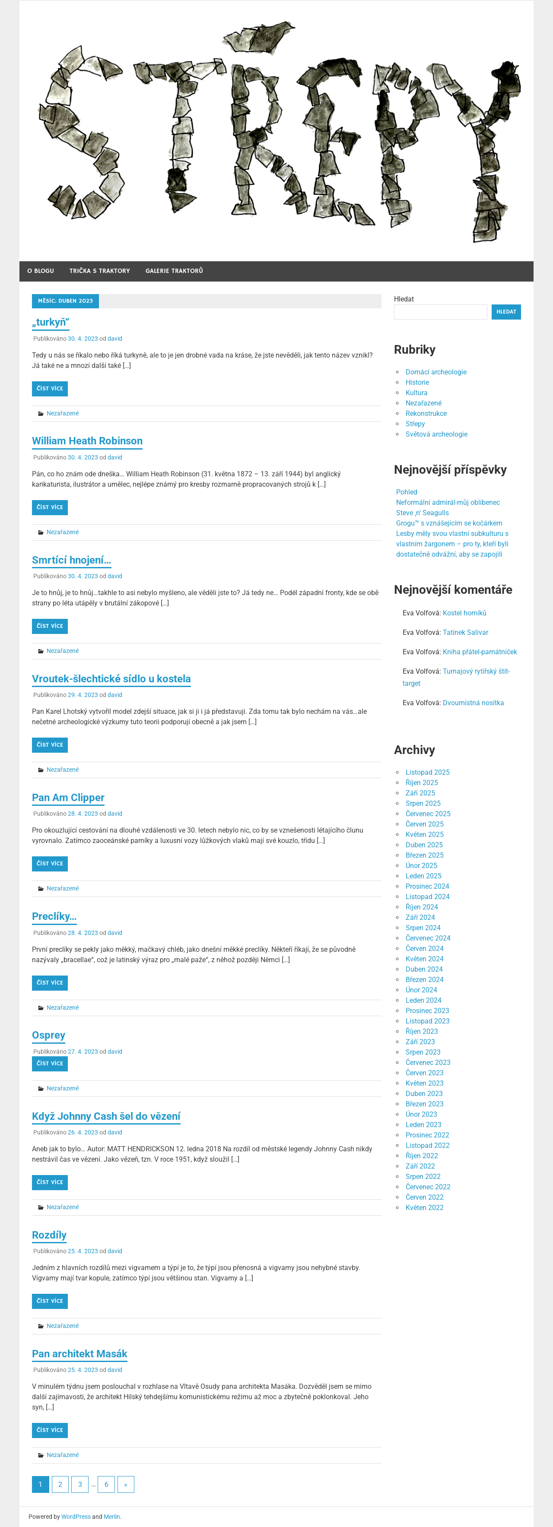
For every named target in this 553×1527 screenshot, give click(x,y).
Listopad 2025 (428, 772)
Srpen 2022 (423, 1176)
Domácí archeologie (436, 372)
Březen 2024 (425, 980)
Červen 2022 (425, 1197)
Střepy (415, 424)
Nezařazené (63, 413)
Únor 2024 (421, 990)
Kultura (417, 393)
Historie (417, 382)
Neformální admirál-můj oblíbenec (448, 502)
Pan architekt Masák (79, 1354)
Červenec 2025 (428, 814)
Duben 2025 (424, 845)
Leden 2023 (424, 1125)
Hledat (404, 299)
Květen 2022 (425, 1208)
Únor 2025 (421, 866)
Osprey (48, 1035)
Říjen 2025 (422, 783)
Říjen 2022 (422, 1156)
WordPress (76, 1516)
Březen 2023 (425, 1104)
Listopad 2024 (428, 897)
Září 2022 (420, 1166)
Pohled (406, 492)
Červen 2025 (425, 824)
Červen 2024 (425, 948)
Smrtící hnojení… (71, 560)
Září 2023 (420, 1042)
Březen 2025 (425, 855)
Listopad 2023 (428, 1021)
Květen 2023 (425, 1083)
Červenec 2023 (428, 1062)
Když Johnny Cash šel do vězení (106, 1116)
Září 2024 (420, 917)
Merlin (112, 1516)
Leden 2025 (424, 876)
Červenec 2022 (428, 1187)
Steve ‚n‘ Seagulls (422, 513)
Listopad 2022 (428, 1145)
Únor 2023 (421, 1114)
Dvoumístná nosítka (473, 703)
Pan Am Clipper (68, 798)
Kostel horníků (464, 613)
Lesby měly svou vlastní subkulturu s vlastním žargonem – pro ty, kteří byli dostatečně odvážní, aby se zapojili (452, 543)
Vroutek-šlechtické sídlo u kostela (111, 679)
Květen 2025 (425, 834)
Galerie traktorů (174, 271)
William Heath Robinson (87, 441)
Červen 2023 (425, 1073)
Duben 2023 (424, 1094)
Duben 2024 (424, 969)
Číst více (50, 389)
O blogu (40, 271)
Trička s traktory (100, 271)
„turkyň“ (51, 322)
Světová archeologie (436, 434)
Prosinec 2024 (427, 886)
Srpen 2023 (423, 1052)
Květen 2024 (425, 959)
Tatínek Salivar (465, 632)
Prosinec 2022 (427, 1135)
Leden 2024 (424, 1000)
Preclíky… (54, 916)
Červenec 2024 (428, 938)
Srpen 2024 (423, 928)
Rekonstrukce (426, 413)
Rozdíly (49, 1235)
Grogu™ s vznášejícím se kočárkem (449, 523)
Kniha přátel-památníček (480, 652)
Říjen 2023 (422, 1031)
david (115, 338)
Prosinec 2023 (427, 1011)
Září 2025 (420, 793)
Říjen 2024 (422, 907)
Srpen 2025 (423, 803)
